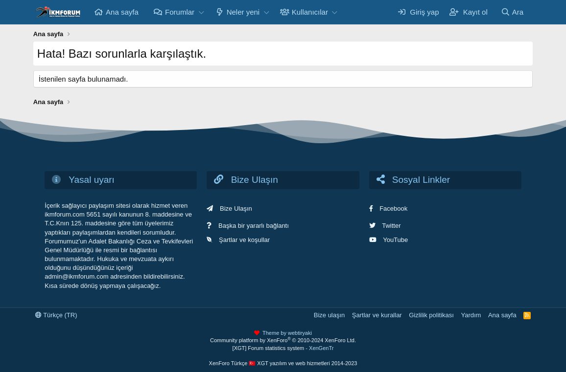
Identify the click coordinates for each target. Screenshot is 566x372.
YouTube (395, 239)
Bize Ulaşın (236, 208)
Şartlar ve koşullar (244, 239)
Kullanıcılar (310, 12)
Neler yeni (243, 12)
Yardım (471, 315)
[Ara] (512, 12)
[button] (201, 12)
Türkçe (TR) (56, 315)
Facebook (393, 208)
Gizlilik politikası (431, 315)
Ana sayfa (122, 12)
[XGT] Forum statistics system (283, 348)
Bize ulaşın (329, 315)
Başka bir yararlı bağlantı (253, 225)
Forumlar (179, 12)
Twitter (391, 225)
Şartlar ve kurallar (377, 315)
